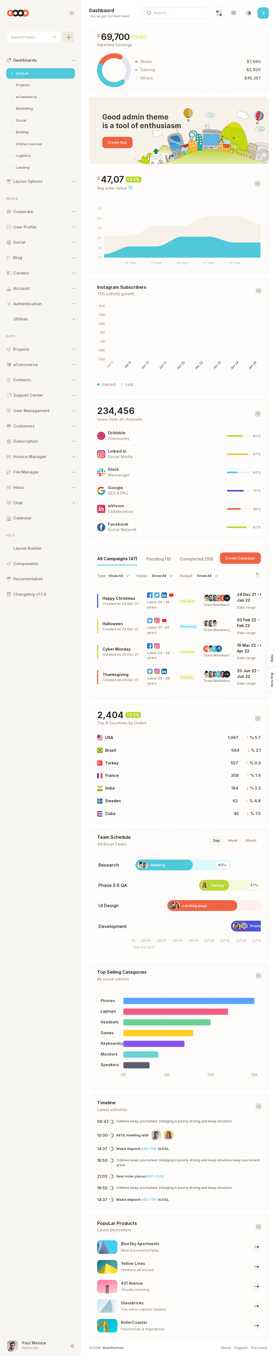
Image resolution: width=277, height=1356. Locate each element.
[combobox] (33, 37)
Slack (113, 469)
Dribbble (117, 432)
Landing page (187, 905)
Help (272, 658)
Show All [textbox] (116, 576)
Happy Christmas (119, 598)
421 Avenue (132, 1283)
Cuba (110, 813)
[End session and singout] (72, 1346)
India (110, 788)
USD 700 (149, 1148)
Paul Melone (34, 1343)
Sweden (113, 800)
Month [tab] (251, 840)
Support (241, 1347)
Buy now (272, 679)
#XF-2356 (156, 1176)
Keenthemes (113, 1347)
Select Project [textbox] (23, 37)
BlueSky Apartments (140, 1243)
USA (109, 737)
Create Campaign (240, 558)
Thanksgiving (116, 674)
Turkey (112, 763)
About (226, 1347)
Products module (244, 926)
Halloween (113, 623)
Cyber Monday (117, 649)
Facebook (118, 524)
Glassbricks (132, 1303)
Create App (117, 142)
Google (115, 487)
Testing (203, 885)
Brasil (110, 750)
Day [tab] (216, 840)
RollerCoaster (134, 1322)
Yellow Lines (133, 1263)
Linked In (117, 451)
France (112, 775)
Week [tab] (233, 840)
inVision (116, 505)
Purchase (259, 1347)
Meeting (157, 865)
